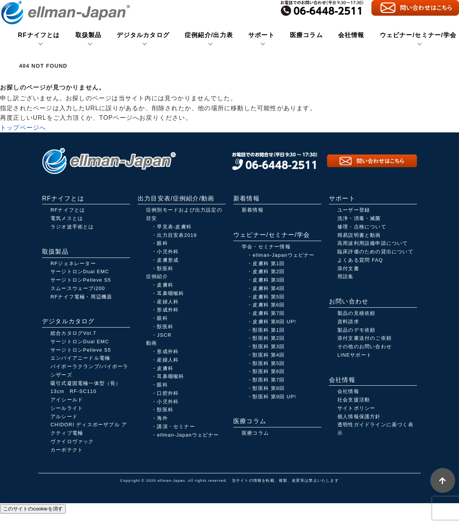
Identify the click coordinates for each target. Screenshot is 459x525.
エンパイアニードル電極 (80, 358)
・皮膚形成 (165, 260)
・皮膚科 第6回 (266, 305)
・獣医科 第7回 (266, 380)
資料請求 (348, 321)
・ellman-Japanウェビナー (185, 435)
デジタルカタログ (143, 35)
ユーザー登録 (353, 210)
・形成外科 (165, 310)
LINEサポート (354, 355)
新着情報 (253, 210)
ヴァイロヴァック (72, 441)
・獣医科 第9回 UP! (271, 396)
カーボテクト (66, 450)
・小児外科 (165, 251)
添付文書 (348, 268)
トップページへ (23, 127)
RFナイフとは (39, 35)
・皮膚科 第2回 (266, 271)
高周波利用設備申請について (372, 243)
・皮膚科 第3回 (266, 280)
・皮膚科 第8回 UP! (271, 321)
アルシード (64, 416)
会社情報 (351, 35)
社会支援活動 (353, 400)
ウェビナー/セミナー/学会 (418, 35)
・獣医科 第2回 (266, 338)
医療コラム (306, 35)
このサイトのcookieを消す (33, 509)
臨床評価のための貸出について (375, 251)
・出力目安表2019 (174, 235)
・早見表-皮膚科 (171, 227)
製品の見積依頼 (356, 313)
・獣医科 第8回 (266, 388)
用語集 (345, 276)
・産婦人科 (165, 302)
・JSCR (161, 335)
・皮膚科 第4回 (266, 288)
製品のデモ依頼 (356, 330)
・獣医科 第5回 (266, 363)
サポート (261, 35)
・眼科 (159, 243)
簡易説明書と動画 (359, 235)
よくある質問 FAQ (360, 260)
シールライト (66, 408)
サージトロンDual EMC (79, 271)
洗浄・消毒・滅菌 (359, 218)
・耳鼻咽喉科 (167, 293)
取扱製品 (88, 35)
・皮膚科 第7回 (266, 313)
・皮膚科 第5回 (266, 297)
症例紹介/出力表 (209, 35)
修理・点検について (361, 227)
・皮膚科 (162, 285)
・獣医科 (162, 268)
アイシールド (66, 400)
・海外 (159, 418)
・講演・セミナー (173, 426)
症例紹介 (157, 276)
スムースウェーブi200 (77, 288)
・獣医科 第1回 (266, 330)
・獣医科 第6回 (266, 371)
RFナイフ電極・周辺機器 (81, 297)
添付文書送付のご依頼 (364, 338)
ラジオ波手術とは (72, 227)
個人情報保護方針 (359, 416)
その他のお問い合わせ (364, 346)
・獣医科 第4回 (266, 355)
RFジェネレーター (73, 263)
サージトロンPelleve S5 (80, 280)
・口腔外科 (165, 393)
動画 (151, 343)
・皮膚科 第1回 (266, 263)
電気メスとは (66, 218)
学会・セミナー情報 (266, 246)
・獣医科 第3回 (266, 346)
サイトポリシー (356, 408)
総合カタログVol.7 (73, 333)
